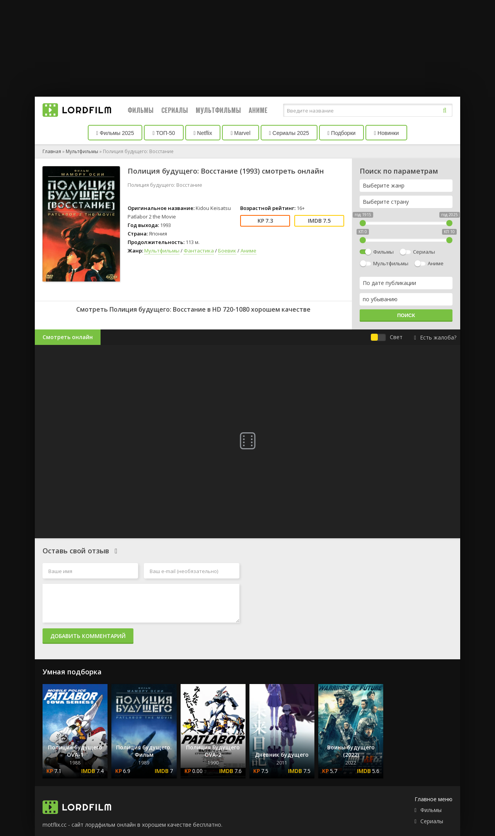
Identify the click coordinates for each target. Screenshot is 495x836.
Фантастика (199, 250)
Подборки (341, 133)
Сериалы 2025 (289, 133)
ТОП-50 (163, 133)
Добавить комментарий (88, 636)
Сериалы (174, 110)
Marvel (240, 133)
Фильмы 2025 (115, 133)
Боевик (227, 250)
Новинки (386, 133)
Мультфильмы (218, 110)
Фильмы (141, 110)
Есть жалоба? (435, 337)
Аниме (258, 110)
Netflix (203, 133)
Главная (52, 151)
